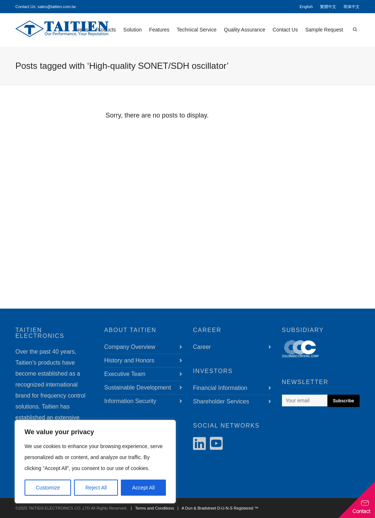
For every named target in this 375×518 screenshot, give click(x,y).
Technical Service (196, 30)
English (306, 6)
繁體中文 (328, 6)
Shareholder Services (221, 401)
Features (159, 30)
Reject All (96, 488)
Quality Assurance (244, 30)
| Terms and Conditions (151, 508)
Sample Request (324, 30)
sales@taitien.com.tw (57, 6)
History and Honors (129, 360)
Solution (132, 30)
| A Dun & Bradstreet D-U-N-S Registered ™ (216, 508)
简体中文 (352, 6)
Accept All (143, 488)
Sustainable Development (137, 387)
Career (202, 347)
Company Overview (130, 347)
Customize (48, 488)
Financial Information (220, 388)
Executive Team (125, 374)
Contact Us (285, 30)
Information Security (130, 401)
